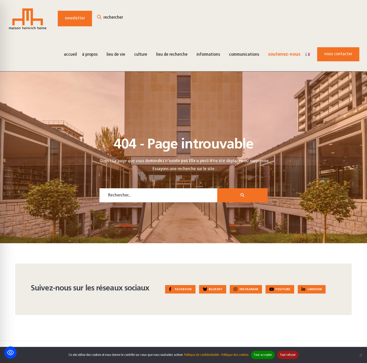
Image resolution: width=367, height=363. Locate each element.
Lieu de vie (116, 54)
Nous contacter (338, 54)
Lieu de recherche (172, 54)
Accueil (70, 54)
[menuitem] (91, 54)
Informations (208, 54)
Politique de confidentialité (201, 355)
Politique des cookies (234, 355)
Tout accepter (263, 355)
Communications (244, 54)
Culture (140, 54)
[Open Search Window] (110, 18)
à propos (90, 54)
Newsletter (75, 18)
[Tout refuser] (360, 355)
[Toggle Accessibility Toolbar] (10, 352)
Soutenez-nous (284, 54)
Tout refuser (288, 355)
